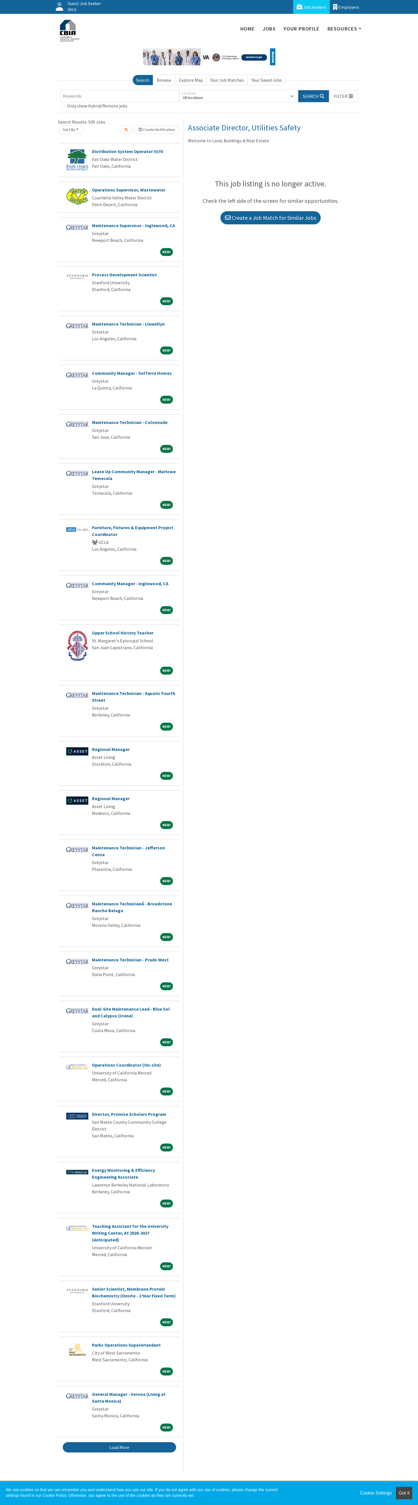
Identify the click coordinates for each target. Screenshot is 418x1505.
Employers (346, 6)
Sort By (69, 129)
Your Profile (302, 28)
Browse (164, 80)
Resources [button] (342, 28)
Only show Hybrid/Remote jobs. (97, 106)
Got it (404, 1493)
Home (247, 28)
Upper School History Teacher (122, 633)
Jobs (269, 28)
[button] (343, 96)
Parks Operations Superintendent (126, 1345)
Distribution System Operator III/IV (127, 151)
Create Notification (157, 129)
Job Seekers (311, 6)
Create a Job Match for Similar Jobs (270, 217)
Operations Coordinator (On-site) (126, 1065)
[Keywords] (119, 96)
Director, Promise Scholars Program (129, 1114)
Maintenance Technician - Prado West (130, 960)
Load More (119, 1447)
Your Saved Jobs (267, 80)
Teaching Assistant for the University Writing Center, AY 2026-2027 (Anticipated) (130, 1233)
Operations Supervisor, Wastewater (128, 190)
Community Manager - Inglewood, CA (130, 583)
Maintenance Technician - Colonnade (130, 422)
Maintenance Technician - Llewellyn (128, 324)
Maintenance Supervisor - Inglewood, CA (133, 225)
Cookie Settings (376, 1493)
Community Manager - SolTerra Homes (132, 373)
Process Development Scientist (124, 274)
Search (142, 80)
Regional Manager (111, 749)
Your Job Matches (227, 80)
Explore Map (191, 80)
